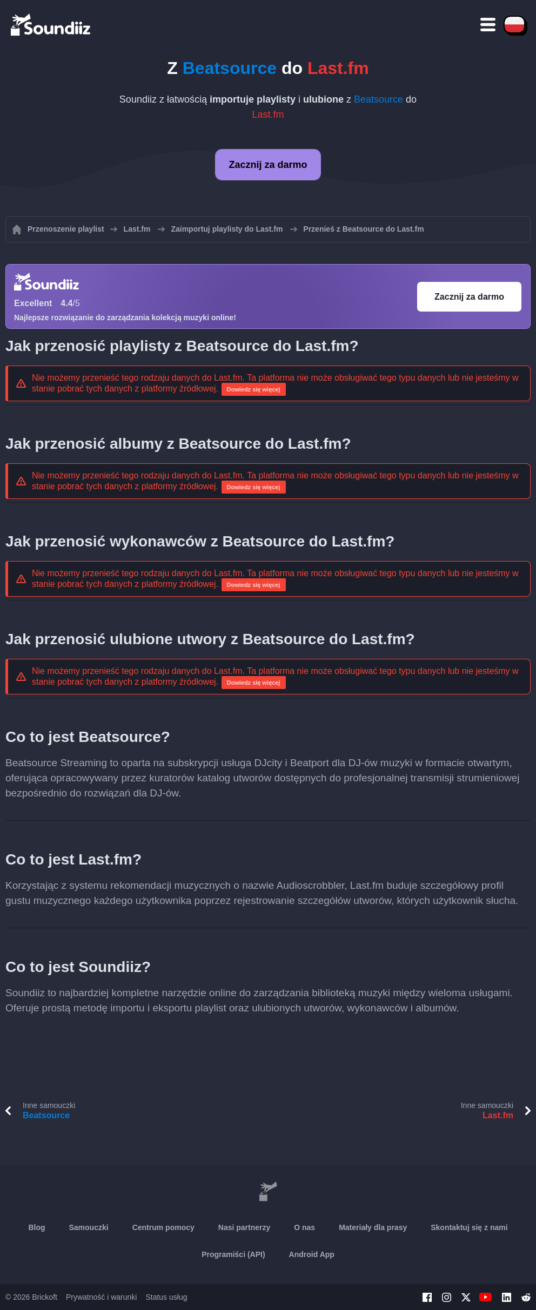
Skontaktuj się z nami (469, 1227)
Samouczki (89, 1227)
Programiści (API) (233, 1254)
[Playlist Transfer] (51, 24)
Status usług (166, 1297)
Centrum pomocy (163, 1227)
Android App (311, 1254)
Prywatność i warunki (101, 1297)
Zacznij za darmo (268, 164)
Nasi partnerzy (244, 1227)
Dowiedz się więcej (253, 389)
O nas (304, 1227)
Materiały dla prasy (373, 1227)
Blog (36, 1227)
